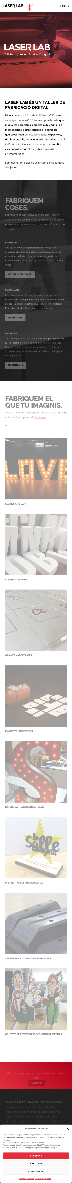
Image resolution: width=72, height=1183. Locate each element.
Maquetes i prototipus (19, 732)
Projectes (40, 418)
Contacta (36, 1084)
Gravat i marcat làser (18, 656)
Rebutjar (36, 1163)
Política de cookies (26, 1179)
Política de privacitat (43, 1179)
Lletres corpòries (16, 580)
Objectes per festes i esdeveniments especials (33, 1035)
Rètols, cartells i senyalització (24, 807)
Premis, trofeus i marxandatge (24, 883)
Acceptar (36, 1155)
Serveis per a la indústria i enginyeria (28, 959)
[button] (67, 1128)
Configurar (36, 1171)
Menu (65, 5)
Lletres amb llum (15, 504)
